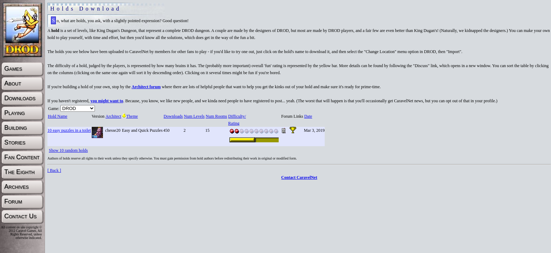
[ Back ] (54, 170)
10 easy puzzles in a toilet (69, 130)
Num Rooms (216, 116)
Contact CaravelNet (299, 177)
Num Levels (194, 116)
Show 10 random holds (68, 150)
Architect (113, 116)
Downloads (173, 116)
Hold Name (57, 116)
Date (308, 116)
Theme (130, 116)
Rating (233, 123)
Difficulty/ (237, 116)
